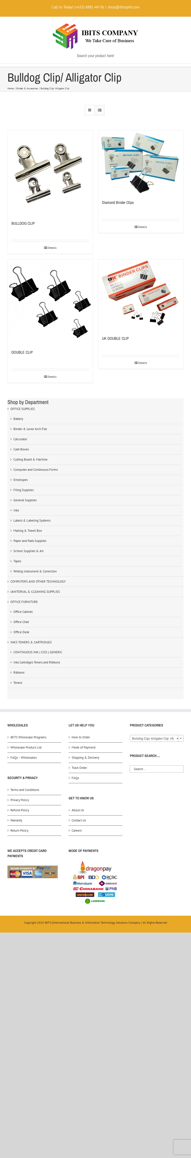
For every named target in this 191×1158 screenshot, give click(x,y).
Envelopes (20, 480)
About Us (78, 810)
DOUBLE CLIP (22, 352)
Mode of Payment (84, 747)
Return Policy (19, 830)
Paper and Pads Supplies (29, 541)
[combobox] (157, 738)
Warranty (16, 820)
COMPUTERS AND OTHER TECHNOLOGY (38, 581)
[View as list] (99, 110)
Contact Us (79, 820)
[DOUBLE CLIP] (50, 301)
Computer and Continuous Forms (35, 470)
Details (52, 248)
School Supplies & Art (28, 551)
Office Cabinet (23, 612)
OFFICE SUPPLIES (22, 409)
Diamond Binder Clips (118, 202)
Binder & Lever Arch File (30, 429)
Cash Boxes (21, 449)
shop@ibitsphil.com (124, 7)
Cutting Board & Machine (30, 459)
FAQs (75, 778)
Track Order (79, 768)
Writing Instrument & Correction (35, 571)
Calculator (20, 439)
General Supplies (25, 500)
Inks (16, 510)
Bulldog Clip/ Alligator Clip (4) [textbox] (155, 738)
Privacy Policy (19, 800)
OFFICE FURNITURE (24, 602)
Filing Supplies (23, 490)
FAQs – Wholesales (23, 757)
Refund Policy (19, 810)
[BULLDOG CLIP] (50, 172)
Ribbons (18, 672)
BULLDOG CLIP (23, 223)
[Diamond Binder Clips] (140, 162)
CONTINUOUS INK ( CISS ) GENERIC (37, 652)
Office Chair (21, 622)
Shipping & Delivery (85, 757)
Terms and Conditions (24, 790)
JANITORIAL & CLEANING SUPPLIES (35, 592)
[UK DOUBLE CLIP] (140, 294)
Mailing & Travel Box (27, 531)
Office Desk (21, 632)
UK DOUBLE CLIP (115, 338)
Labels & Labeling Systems (31, 520)
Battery (18, 419)
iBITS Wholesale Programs (28, 737)
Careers (77, 830)
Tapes (17, 561)
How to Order (81, 737)
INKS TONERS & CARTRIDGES (31, 642)
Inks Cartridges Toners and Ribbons (36, 662)
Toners (17, 683)
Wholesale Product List (26, 747)
